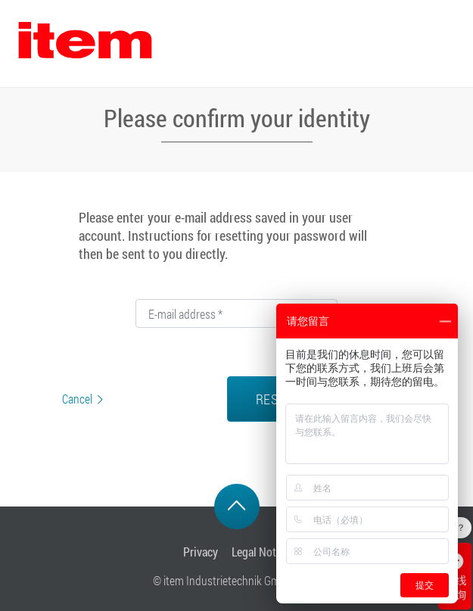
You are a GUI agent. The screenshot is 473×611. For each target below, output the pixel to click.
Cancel (77, 399)
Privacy (200, 552)
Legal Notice (261, 552)
